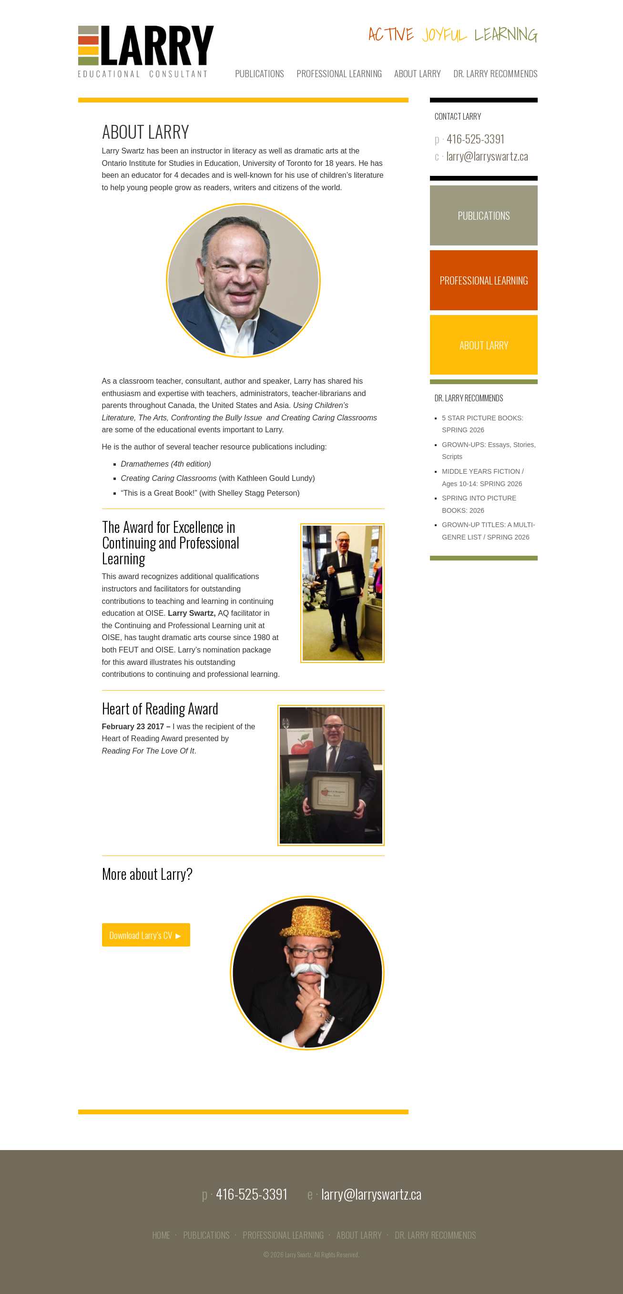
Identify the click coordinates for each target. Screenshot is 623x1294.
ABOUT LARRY (417, 73)
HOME (161, 1235)
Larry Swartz (298, 1254)
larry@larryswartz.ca (487, 155)
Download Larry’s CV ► (146, 935)
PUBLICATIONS (259, 73)
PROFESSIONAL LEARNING (339, 73)
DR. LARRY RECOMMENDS (495, 73)
